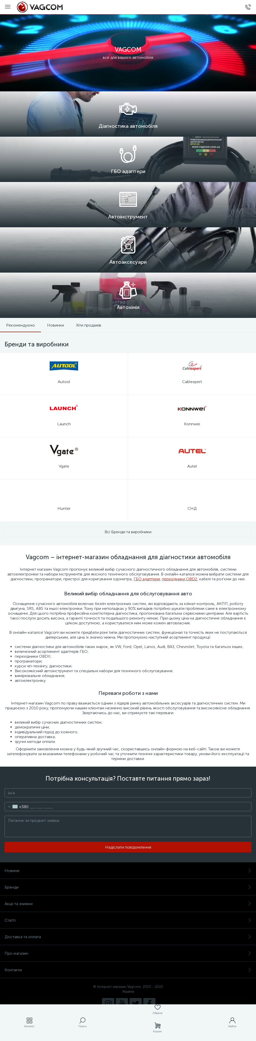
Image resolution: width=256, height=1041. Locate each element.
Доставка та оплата (128, 936)
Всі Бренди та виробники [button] (128, 531)
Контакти (128, 969)
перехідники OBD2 (179, 578)
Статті (128, 920)
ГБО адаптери (147, 578)
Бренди (128, 887)
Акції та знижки (128, 903)
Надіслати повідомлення (128, 847)
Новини (128, 870)
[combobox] (17, 806)
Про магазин (128, 953)
